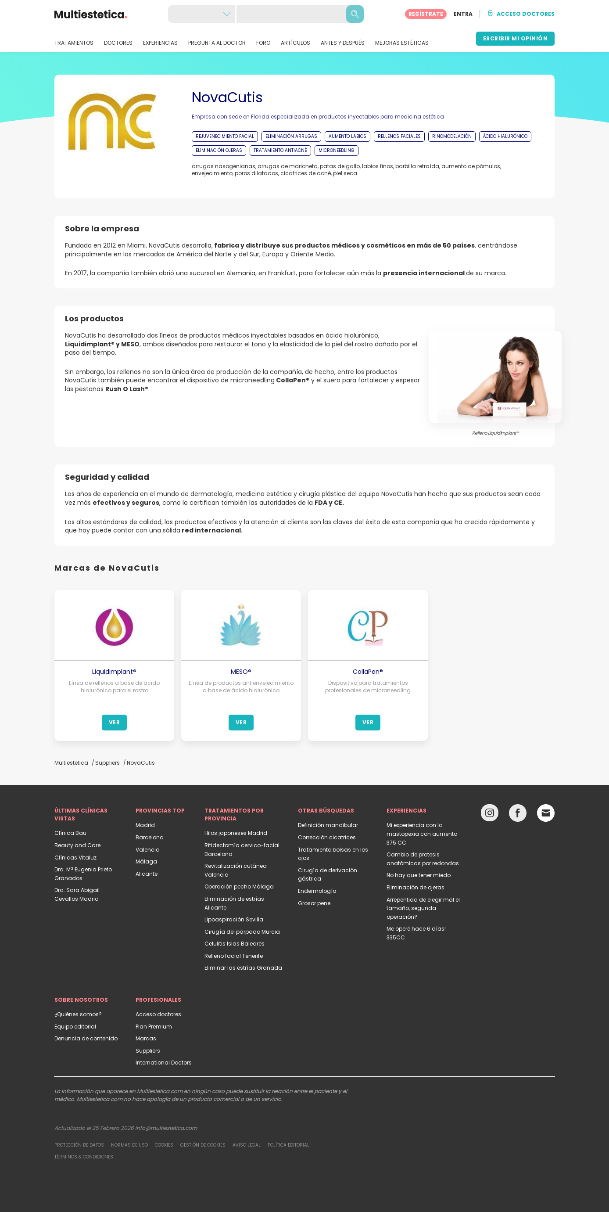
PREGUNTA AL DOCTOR (217, 43)
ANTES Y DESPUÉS (343, 43)
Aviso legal (247, 1145)
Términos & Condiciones (83, 1157)
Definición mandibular (328, 825)
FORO (263, 43)
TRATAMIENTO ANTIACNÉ (280, 150)
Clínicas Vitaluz (75, 857)
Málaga (146, 861)
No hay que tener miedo (419, 875)
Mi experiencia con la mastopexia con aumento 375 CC (422, 833)
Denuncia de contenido (86, 1038)
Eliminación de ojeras (415, 887)
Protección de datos (79, 1145)
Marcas (146, 1038)
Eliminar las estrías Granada (243, 967)
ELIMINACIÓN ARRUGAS (291, 136)
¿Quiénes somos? (78, 1014)
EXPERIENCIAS (160, 43)
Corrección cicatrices (327, 837)
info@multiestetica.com (166, 1128)
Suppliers (148, 1050)
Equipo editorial (75, 1026)
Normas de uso (129, 1145)
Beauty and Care (77, 845)
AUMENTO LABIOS (347, 136)
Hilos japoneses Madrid (235, 833)
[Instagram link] (489, 815)
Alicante (147, 874)
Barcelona (150, 837)
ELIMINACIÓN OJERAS (219, 150)
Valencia (148, 849)
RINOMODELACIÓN (452, 136)
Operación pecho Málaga (239, 886)
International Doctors (164, 1062)
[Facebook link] (518, 815)
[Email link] (546, 813)
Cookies (164, 1145)
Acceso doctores (158, 1014)
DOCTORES (118, 43)
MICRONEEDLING (337, 150)
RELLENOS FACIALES (399, 136)
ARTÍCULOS (295, 43)
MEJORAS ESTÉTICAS (402, 43)
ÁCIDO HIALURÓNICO (505, 136)
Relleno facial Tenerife (233, 956)
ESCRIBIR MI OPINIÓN (515, 38)
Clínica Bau (70, 833)
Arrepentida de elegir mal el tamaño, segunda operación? (423, 908)
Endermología (317, 891)
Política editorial (288, 1145)
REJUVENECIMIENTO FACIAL (225, 136)
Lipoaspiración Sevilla (233, 919)
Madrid (145, 825)
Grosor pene (314, 903)
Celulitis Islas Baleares (234, 943)
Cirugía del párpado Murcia (242, 931)
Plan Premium (154, 1026)
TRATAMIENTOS (73, 43)
